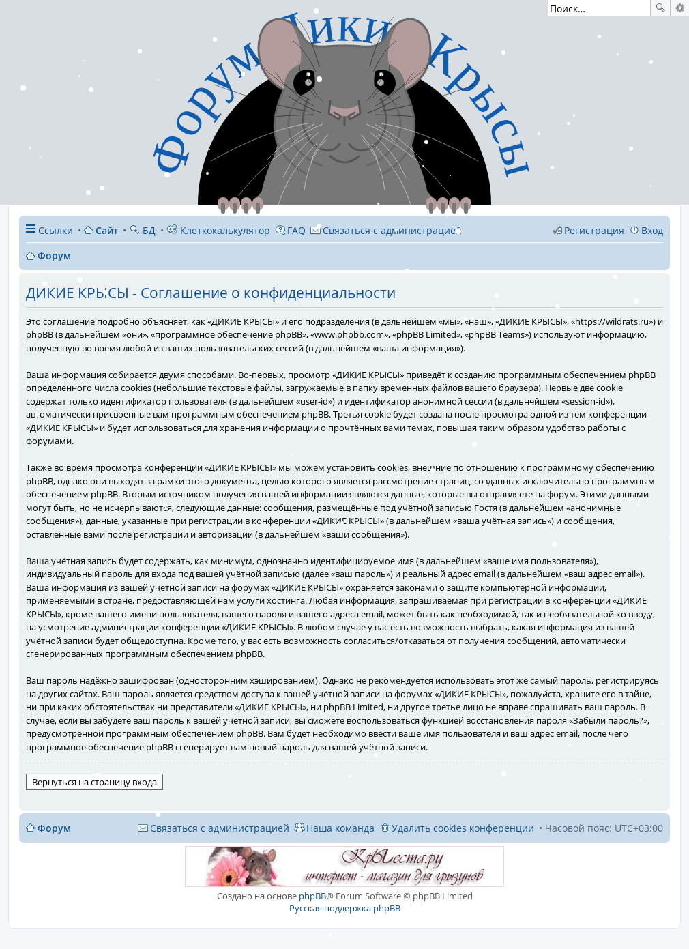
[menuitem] (386, 230)
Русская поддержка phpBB (344, 908)
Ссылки (55, 230)
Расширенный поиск (680, 8)
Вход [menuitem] (652, 230)
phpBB (312, 896)
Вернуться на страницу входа (94, 782)
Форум (54, 827)
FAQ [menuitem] (296, 230)
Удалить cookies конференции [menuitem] (463, 827)
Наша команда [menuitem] (340, 827)
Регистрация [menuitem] (594, 230)
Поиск (660, 8)
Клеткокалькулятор (218, 230)
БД (142, 230)
